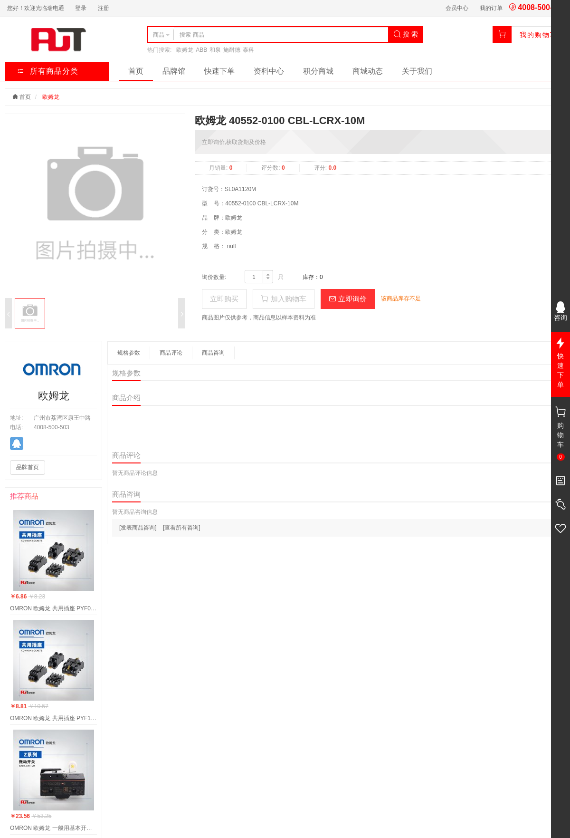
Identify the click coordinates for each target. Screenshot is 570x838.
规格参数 (128, 352)
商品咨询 (213, 352)
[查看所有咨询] (181, 527)
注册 (103, 8)
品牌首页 (27, 467)
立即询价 (348, 299)
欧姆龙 (184, 50)
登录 (80, 8)
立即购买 (224, 299)
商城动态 (367, 71)
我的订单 (491, 8)
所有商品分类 (47, 71)
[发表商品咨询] (138, 527)
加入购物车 (283, 299)
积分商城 (318, 71)
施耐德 (231, 50)
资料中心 (269, 71)
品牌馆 (173, 71)
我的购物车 (539, 35)
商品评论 (171, 352)
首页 (135, 71)
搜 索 (405, 34)
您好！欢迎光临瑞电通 (35, 8)
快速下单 (219, 71)
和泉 (215, 50)
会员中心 (457, 8)
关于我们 (417, 71)
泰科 (248, 50)
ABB (201, 50)
